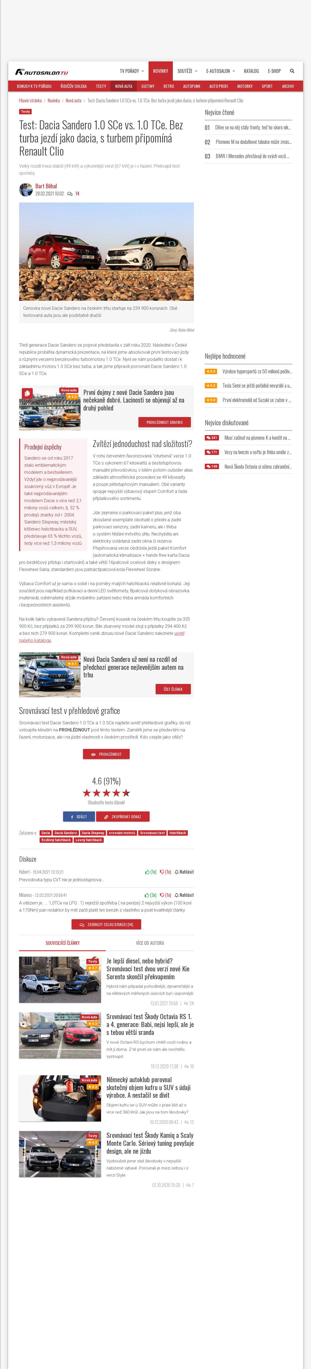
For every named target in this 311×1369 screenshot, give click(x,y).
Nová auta (73, 100)
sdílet (79, 816)
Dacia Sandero (66, 833)
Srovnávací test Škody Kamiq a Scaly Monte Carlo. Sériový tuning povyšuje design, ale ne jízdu (150, 1143)
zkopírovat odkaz (122, 816)
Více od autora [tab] (150, 943)
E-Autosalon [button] (220, 71)
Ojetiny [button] (147, 86)
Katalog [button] (251, 71)
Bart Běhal (46, 186)
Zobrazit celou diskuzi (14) (106, 924)
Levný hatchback (89, 840)
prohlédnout (106, 754)
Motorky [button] (245, 86)
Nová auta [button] (123, 86)
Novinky (54, 100)
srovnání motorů (122, 833)
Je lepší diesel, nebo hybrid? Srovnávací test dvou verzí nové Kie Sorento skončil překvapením (147, 968)
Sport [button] (267, 86)
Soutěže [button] (187, 71)
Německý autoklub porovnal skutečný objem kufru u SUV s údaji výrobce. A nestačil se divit (148, 1087)
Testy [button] (101, 86)
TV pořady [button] (132, 71)
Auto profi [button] (218, 86)
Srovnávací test (152, 833)
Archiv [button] (288, 86)
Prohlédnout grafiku (165, 422)
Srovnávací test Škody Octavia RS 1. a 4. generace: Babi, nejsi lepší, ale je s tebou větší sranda (150, 1024)
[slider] (106, 791)
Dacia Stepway (93, 833)
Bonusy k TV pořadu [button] (34, 86)
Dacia (46, 833)
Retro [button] (169, 86)
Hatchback (178, 833)
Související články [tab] (63, 943)
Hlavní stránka (30, 100)
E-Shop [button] (274, 71)
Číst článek (173, 689)
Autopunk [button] (191, 86)
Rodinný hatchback (56, 840)
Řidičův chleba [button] (74, 86)
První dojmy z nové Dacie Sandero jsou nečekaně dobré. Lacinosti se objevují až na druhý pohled (133, 400)
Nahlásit (184, 871)
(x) (150, 871)
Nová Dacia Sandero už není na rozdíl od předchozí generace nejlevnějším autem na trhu (133, 667)
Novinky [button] (160, 71)
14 (77, 193)
